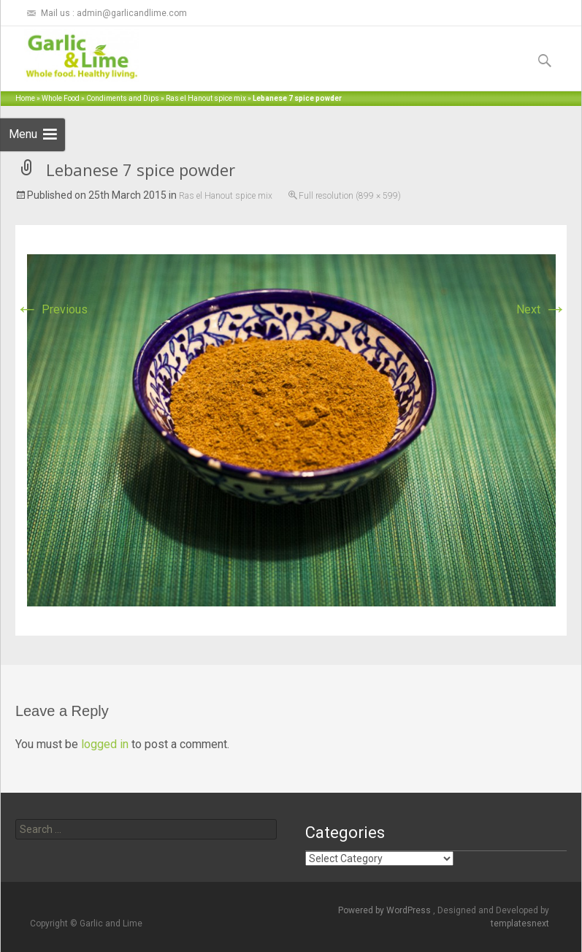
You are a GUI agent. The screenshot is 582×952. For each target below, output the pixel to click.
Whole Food (61, 98)
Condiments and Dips (122, 98)
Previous (51, 309)
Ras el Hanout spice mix (206, 98)
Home (25, 98)
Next (541, 309)
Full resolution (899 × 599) (350, 196)
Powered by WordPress (385, 910)
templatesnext (520, 923)
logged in (105, 744)
